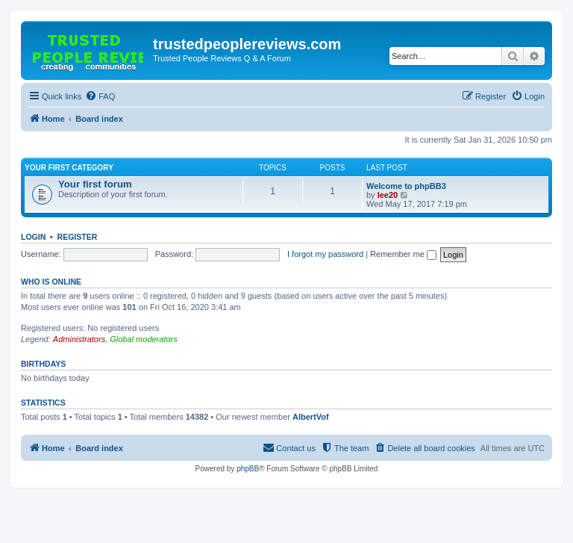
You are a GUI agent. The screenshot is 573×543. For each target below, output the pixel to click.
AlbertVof (310, 416)
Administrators (79, 339)
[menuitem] (100, 96)
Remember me (403, 253)
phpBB (248, 469)
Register (77, 236)
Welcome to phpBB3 (406, 185)
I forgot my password (325, 253)
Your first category (69, 168)
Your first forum (95, 184)
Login (33, 236)
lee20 (388, 194)
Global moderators (144, 339)
